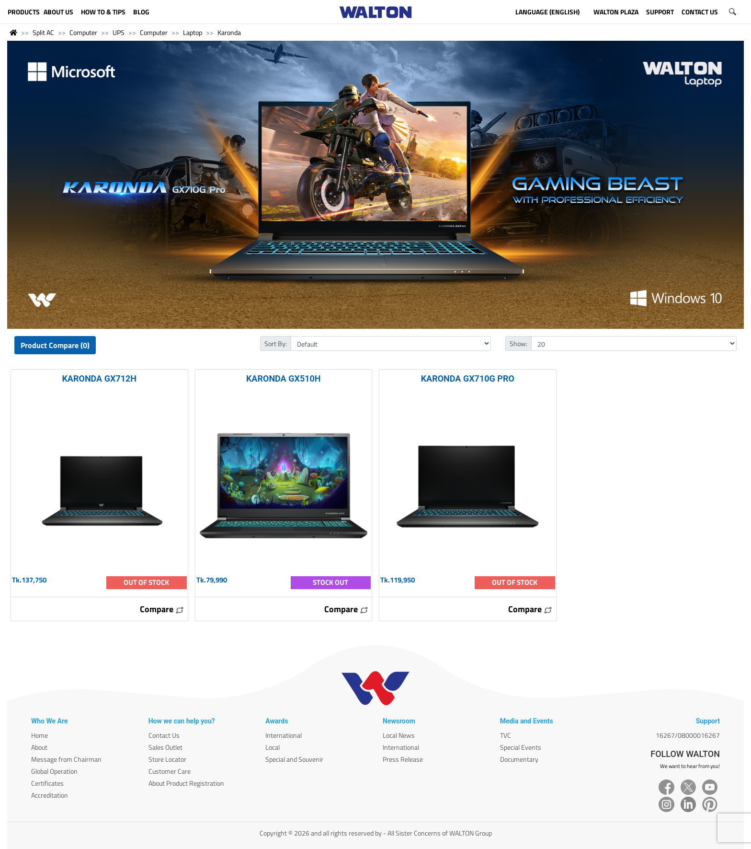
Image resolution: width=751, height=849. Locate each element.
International (283, 735)
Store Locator (167, 759)
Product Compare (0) (55, 345)
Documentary (519, 759)
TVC (505, 735)
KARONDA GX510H (283, 378)
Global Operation (54, 771)
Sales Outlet (165, 747)
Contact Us (164, 735)
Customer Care (169, 771)
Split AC (43, 32)
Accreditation (49, 795)
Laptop (192, 32)
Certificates (47, 783)
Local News (399, 735)
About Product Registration (186, 783)
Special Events (520, 747)
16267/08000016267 (688, 735)
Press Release (403, 759)
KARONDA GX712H (99, 378)
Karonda (229, 32)
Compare (162, 609)
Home (39, 735)
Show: (518, 343)
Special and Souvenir (294, 759)
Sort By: (275, 343)
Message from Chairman (66, 759)
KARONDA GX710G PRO (467, 378)
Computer (83, 32)
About (39, 747)
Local (272, 747)
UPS (119, 32)
